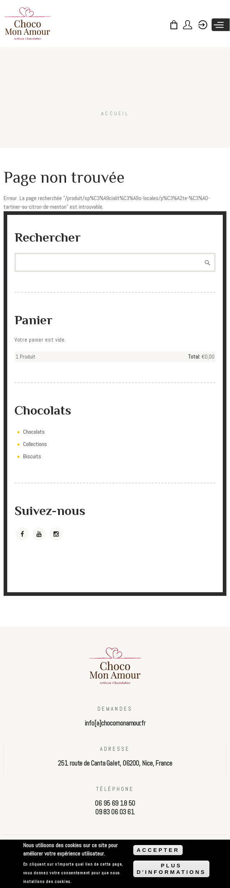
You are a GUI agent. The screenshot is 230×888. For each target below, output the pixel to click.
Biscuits (32, 456)
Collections (35, 444)
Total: (194, 356)
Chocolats (34, 432)
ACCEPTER (157, 850)
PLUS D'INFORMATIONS (171, 868)
